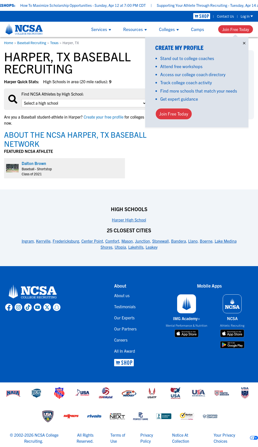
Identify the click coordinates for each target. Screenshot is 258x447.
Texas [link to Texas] (54, 42)
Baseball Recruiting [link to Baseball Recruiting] (31, 42)
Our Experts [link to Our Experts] (124, 317)
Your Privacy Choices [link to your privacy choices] (224, 437)
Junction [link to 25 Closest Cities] (142, 240)
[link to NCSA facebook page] (9, 307)
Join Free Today (235, 29)
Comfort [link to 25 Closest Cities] (112, 240)
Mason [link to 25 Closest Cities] (127, 240)
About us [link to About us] (122, 295)
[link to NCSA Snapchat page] (56, 307)
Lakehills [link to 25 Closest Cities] (135, 246)
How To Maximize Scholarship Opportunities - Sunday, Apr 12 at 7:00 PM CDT (90, 5)
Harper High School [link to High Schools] (129, 219)
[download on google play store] (232, 344)
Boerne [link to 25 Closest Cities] (206, 240)
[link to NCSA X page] (47, 307)
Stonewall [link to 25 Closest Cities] (160, 240)
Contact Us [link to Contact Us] (225, 16)
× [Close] (244, 42)
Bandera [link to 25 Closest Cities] (178, 240)
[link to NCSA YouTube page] (37, 307)
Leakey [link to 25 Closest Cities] (151, 246)
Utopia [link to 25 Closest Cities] (120, 246)
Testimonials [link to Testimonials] (125, 306)
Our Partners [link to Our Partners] (125, 328)
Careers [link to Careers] (120, 339)
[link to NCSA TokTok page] (28, 307)
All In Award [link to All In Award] (124, 350)
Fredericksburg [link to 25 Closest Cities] (66, 240)
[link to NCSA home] (32, 291)
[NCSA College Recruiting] (24, 29)
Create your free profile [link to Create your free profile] (103, 116)
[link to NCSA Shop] (201, 16)
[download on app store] (187, 333)
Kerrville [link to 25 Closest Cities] (43, 240)
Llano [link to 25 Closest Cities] (193, 240)
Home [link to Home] (8, 42)
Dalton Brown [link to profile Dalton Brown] (34, 163)
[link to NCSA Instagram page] (18, 307)
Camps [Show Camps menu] (197, 29)
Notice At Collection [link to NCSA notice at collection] (180, 437)
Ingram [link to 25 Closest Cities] (28, 240)
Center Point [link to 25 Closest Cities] (92, 240)
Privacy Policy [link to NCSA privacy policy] (146, 437)
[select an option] (84, 103)
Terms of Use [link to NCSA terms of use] (117, 437)
